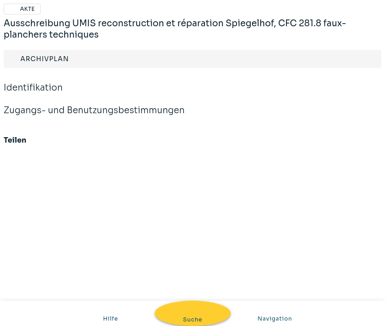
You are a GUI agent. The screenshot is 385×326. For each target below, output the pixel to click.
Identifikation (33, 93)
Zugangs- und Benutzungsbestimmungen (94, 116)
